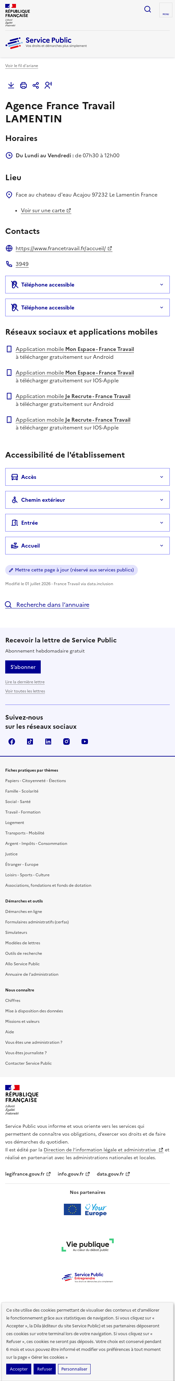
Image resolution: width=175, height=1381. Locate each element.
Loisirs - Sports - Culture (27, 875)
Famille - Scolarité (21, 791)
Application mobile (75, 349)
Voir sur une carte (46, 210)
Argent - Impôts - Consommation (36, 844)
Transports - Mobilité (24, 833)
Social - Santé (18, 802)
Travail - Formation (22, 812)
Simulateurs (16, 932)
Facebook (11, 741)
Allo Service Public (22, 964)
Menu (166, 14)
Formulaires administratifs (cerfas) (37, 922)
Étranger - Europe (21, 864)
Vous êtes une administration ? (33, 1042)
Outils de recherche (23, 953)
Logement (14, 823)
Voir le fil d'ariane (21, 66)
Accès (23, 477)
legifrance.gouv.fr (28, 1174)
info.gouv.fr (74, 1174)
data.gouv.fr (113, 1174)
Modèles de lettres (22, 943)
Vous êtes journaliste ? (26, 1053)
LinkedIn (48, 741)
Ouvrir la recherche (147, 9)
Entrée (24, 523)
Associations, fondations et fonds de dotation (48, 885)
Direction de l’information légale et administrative (104, 1149)
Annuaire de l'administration (31, 974)
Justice (11, 854)
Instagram (66, 741)
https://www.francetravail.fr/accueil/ (64, 248)
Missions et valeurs (22, 1021)
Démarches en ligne (23, 912)
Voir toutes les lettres (25, 691)
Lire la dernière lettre (25, 682)
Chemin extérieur (38, 500)
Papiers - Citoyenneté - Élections (35, 781)
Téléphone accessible (42, 284)
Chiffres (12, 1001)
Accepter (19, 1369)
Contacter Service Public (28, 1063)
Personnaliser (74, 1369)
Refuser (44, 1369)
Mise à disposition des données (34, 1011)
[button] (48, 85)
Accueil (25, 546)
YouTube (84, 741)
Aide (9, 1032)
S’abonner (23, 667)
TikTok (29, 741)
